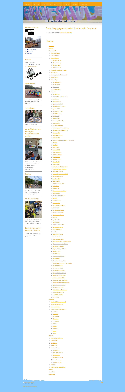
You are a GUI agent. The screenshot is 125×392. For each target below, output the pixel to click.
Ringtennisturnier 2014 (58, 256)
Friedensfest (54, 345)
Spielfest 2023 (56, 109)
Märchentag (56, 297)
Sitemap (32, 382)
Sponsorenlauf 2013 (58, 266)
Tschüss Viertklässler (58, 268)
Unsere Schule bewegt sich (57, 304)
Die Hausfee (54, 72)
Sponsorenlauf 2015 (58, 227)
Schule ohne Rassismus (57, 338)
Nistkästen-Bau (57, 101)
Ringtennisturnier (57, 155)
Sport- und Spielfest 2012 (59, 285)
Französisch (56, 321)
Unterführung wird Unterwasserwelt (62, 241)
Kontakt (51, 369)
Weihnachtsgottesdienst (59, 205)
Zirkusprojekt (54, 340)
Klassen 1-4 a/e (57, 60)
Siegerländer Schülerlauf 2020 (60, 130)
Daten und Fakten (55, 53)
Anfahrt (53, 372)
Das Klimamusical (57, 229)
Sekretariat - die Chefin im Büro (58, 70)
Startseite (51, 46)
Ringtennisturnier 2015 (58, 225)
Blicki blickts (56, 186)
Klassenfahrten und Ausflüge (58, 367)
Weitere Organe (55, 80)
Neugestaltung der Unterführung (61, 128)
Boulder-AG (55, 314)
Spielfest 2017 (56, 181)
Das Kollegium (54, 77)
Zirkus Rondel (56, 162)
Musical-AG (55, 319)
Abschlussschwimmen (58, 215)
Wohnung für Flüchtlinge (59, 121)
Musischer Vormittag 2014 (59, 261)
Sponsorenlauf (56, 355)
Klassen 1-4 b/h (57, 68)
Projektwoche (56, 116)
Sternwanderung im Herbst (59, 191)
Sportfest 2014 (56, 251)
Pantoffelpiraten (57, 200)
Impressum (25, 386)
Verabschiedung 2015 (58, 212)
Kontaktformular (32, 66)
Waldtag (55, 217)
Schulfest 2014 (56, 253)
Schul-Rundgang (55, 56)
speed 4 (55, 232)
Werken (55, 324)
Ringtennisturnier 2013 (58, 278)
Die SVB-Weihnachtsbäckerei (60, 290)
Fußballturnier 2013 (57, 295)
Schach (54, 331)
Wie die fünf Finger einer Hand (58, 302)
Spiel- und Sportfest (58, 353)
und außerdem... (57, 89)
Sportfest (55, 145)
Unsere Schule (52, 51)
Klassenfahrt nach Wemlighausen (61, 282)
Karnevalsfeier (56, 123)
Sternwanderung (57, 152)
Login (102, 382)
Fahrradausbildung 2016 (59, 196)
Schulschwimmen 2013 (58, 270)
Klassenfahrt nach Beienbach (60, 280)
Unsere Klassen (55, 58)
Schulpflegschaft (57, 82)
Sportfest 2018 (56, 159)
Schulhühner (56, 99)
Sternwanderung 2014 (58, 239)
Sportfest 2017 (56, 179)
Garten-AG (55, 311)
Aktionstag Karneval (58, 234)
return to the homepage (66, 32)
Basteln (55, 326)
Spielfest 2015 (56, 222)
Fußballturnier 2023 (57, 111)
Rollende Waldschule (58, 126)
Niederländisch (56, 316)
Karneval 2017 (56, 188)
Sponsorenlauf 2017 (58, 171)
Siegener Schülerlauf (58, 357)
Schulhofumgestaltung (58, 210)
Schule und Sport (55, 348)
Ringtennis (55, 328)
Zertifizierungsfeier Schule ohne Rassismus (63, 140)
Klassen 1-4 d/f (56, 65)
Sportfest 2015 (56, 220)
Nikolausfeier (56, 208)
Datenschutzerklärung (32, 386)
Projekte (51, 336)
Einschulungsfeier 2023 (58, 106)
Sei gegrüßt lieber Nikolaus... (59, 169)
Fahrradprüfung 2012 (58, 287)
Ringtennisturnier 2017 (58, 183)
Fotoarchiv (53, 92)
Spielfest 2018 (56, 157)
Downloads (52, 374)
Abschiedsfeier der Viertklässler (60, 244)
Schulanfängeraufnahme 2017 (60, 174)
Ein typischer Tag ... (55, 307)
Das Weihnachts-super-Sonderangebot (62, 263)
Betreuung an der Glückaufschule (59, 75)
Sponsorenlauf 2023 (58, 104)
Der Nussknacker (57, 237)
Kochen (54, 333)
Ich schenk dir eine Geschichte (60, 97)
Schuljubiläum (56, 94)
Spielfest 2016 (56, 193)
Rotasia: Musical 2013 (58, 292)
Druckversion (26, 382)
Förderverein (56, 87)
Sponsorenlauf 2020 (58, 135)
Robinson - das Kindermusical (60, 167)
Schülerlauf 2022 (57, 113)
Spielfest (55, 142)
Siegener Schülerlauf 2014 (59, 249)
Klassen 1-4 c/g (57, 63)
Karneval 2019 (56, 150)
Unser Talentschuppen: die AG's (58, 309)
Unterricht (51, 299)
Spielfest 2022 (56, 118)
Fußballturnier (56, 350)
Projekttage (54, 343)
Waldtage (53, 365)
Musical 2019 (56, 147)
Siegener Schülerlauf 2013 (59, 273)
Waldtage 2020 (56, 133)
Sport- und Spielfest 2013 (59, 275)
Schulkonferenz (56, 85)
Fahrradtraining (56, 360)
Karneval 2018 (56, 164)
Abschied (55, 198)
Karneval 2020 (56, 138)
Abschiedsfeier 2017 (58, 176)
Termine (51, 48)
